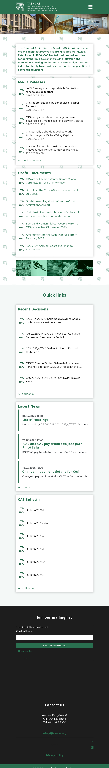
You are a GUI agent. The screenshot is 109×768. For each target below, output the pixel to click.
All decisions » (26, 394)
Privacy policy (55, 755)
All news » (24, 487)
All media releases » (29, 160)
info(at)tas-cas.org (54, 733)
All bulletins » (26, 588)
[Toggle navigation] (90, 7)
